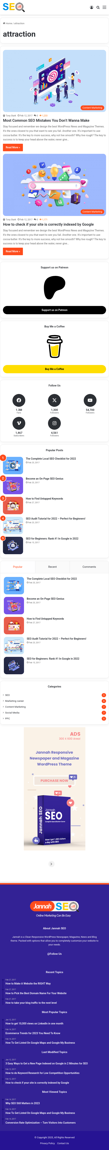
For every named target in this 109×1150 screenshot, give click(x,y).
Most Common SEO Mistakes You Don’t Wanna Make (46, 120)
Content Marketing (15, 706)
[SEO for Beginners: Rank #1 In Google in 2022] (13, 545)
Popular (18, 566)
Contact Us (63, 1143)
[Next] (103, 864)
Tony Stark (11, 115)
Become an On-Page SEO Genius (44, 478)
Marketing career (14, 700)
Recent (52, 566)
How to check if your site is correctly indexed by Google (48, 224)
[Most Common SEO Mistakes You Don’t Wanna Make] (54, 81)
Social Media (12, 712)
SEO (7, 695)
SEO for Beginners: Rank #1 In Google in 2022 (52, 538)
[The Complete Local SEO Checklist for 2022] (13, 465)
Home (7, 23)
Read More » (13, 147)
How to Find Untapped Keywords (44, 498)
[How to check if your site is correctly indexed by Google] (54, 185)
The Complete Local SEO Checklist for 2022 (51, 458)
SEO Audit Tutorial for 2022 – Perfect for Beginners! (55, 518)
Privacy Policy (47, 1143)
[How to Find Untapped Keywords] (13, 505)
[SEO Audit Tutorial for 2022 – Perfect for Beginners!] (13, 525)
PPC (7, 718)
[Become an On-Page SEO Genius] (13, 485)
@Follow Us (54, 953)
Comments (89, 566)
